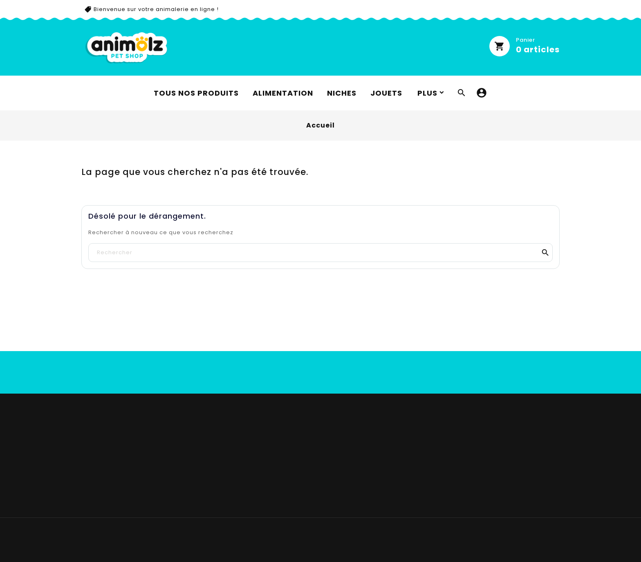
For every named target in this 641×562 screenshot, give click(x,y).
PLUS (427, 93)
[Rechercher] (320, 253)
